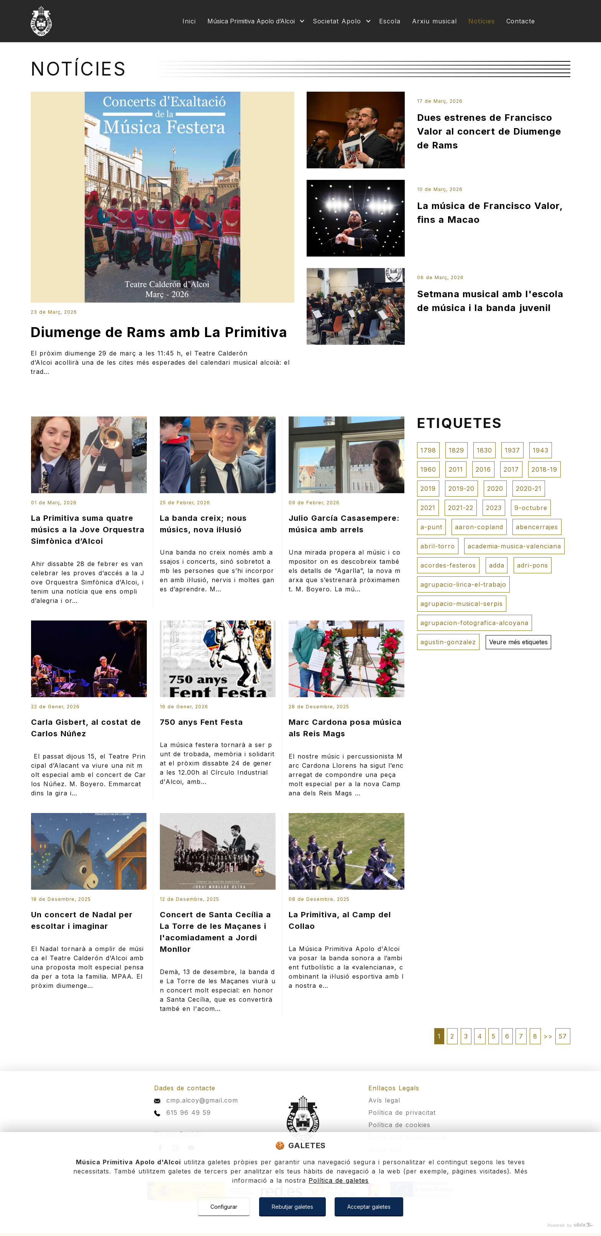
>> (548, 1036)
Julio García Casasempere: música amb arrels (344, 523)
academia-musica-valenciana (514, 546)
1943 (540, 450)
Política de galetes (339, 1180)
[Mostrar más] (254, 21)
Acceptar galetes (369, 1206)
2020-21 (529, 488)
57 (563, 1036)
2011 (456, 469)
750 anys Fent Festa (201, 722)
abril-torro (437, 546)
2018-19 (544, 469)
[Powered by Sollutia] (300, 1225)
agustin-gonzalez (448, 642)
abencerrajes (537, 527)
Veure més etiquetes (518, 642)
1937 (512, 450)
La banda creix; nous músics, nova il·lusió (203, 523)
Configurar (223, 1206)
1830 (484, 450)
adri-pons (532, 565)
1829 (456, 450)
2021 (427, 508)
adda (496, 565)
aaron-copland (479, 527)
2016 (483, 469)
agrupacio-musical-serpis (461, 603)
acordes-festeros (448, 565)
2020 (495, 488)
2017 (511, 469)
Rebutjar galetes (292, 1206)
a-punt (431, 527)
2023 (494, 508)
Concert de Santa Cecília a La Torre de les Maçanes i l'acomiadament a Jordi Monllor (215, 932)
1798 (428, 450)
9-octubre (530, 508)
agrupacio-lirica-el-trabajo (463, 584)
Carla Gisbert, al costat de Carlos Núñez (86, 728)
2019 (428, 488)
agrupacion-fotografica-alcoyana (474, 623)
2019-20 (461, 488)
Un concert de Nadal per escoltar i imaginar (82, 920)
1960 (428, 469)
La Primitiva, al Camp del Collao (340, 920)
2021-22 (460, 508)
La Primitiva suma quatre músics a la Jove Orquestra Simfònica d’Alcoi (88, 529)
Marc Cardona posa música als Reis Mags (345, 728)
